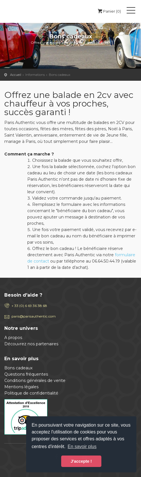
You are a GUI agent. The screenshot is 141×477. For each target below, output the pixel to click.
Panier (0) (109, 11)
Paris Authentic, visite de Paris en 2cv (26, 11)
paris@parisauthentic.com (33, 316)
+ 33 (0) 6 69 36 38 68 (29, 305)
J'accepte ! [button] (81, 461)
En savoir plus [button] (82, 446)
